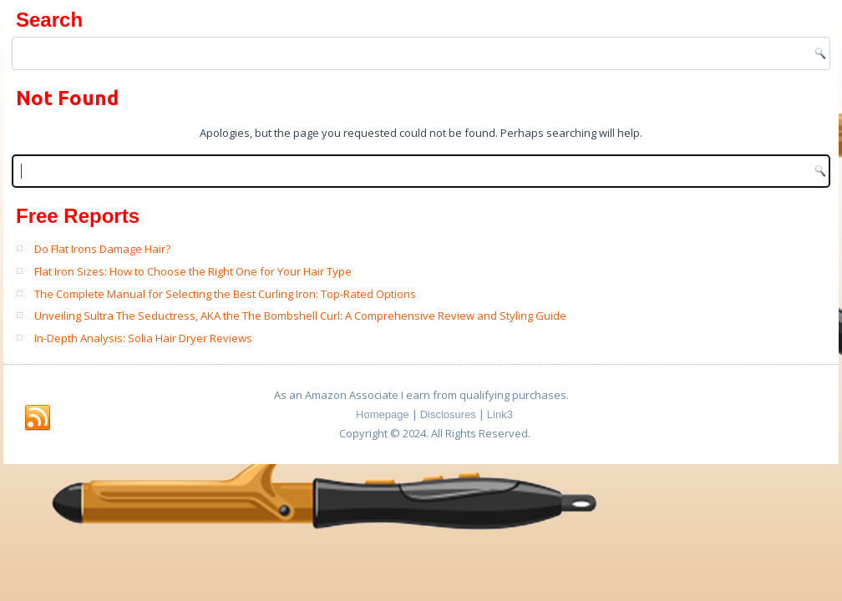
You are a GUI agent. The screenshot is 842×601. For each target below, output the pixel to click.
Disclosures (448, 414)
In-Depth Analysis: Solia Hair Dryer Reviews (143, 338)
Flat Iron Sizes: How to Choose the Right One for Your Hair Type (193, 271)
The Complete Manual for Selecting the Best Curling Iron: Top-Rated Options (225, 293)
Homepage (382, 414)
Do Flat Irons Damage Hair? (102, 248)
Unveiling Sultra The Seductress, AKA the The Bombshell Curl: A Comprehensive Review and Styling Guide (300, 315)
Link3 (500, 414)
